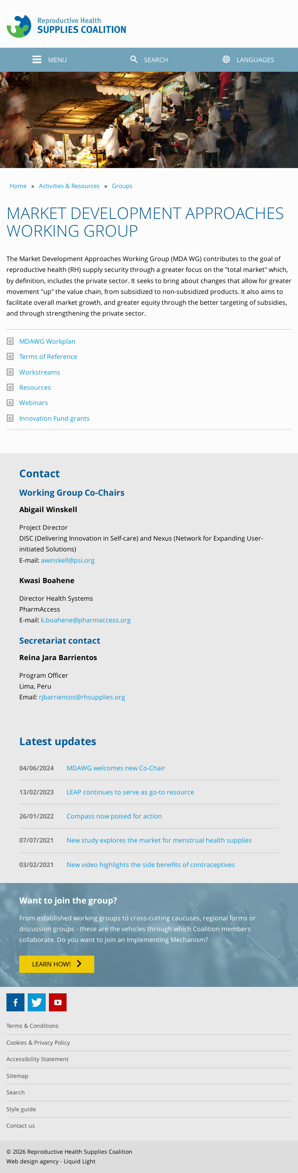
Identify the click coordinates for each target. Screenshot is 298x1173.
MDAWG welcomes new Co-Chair (116, 768)
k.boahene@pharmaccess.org (86, 620)
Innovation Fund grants (54, 418)
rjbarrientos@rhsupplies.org (82, 697)
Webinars (33, 402)
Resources (35, 387)
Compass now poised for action (114, 816)
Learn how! (51, 964)
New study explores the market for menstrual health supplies (159, 840)
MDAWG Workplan (47, 341)
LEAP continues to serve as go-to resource (130, 792)
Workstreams (39, 372)
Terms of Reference (48, 356)
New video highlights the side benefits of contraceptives (151, 864)
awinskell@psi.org (68, 560)
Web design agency (32, 1161)
